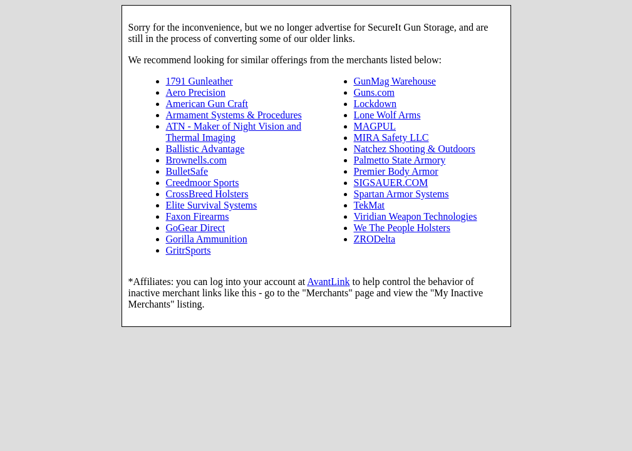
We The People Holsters (402, 227)
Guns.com (374, 92)
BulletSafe (187, 171)
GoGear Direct (195, 227)
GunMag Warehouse (395, 81)
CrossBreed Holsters (207, 194)
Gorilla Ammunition (206, 239)
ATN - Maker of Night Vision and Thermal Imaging (234, 132)
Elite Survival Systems (211, 205)
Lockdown (375, 103)
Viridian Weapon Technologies (415, 216)
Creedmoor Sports (202, 182)
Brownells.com (196, 160)
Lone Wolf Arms (387, 115)
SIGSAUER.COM (391, 182)
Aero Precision (196, 92)
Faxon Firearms (197, 216)
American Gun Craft (207, 103)
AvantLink (328, 281)
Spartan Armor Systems (401, 194)
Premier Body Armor (396, 171)
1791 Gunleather (199, 81)
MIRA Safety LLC (391, 137)
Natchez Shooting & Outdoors (414, 148)
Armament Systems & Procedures (234, 115)
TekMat (369, 205)
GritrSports (188, 250)
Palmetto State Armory (400, 160)
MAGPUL (375, 126)
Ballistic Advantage (205, 148)
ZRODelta (375, 239)
